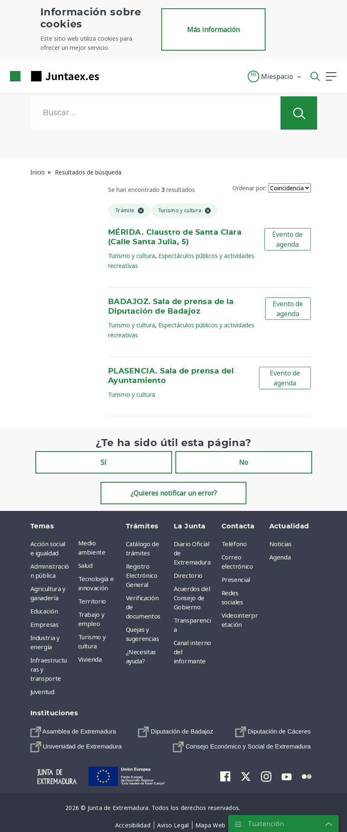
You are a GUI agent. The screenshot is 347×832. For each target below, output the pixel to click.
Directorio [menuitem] (188, 575)
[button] (275, 76)
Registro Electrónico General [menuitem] (142, 575)
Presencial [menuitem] (236, 579)
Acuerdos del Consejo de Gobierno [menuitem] (192, 597)
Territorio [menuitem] (92, 601)
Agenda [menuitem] (280, 557)
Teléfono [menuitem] (234, 544)
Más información (213, 29)
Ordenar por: (249, 188)
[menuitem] (73, 731)
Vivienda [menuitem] (90, 659)
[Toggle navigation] (110, 76)
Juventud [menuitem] (42, 691)
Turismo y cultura (131, 256)
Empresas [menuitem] (44, 624)
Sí (103, 462)
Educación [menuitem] (44, 611)
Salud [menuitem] (85, 565)
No (243, 462)
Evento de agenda (287, 239)
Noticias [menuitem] (280, 544)
